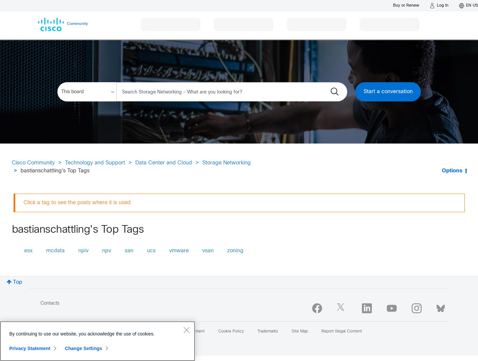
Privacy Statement (29, 348)
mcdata (55, 250)
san (129, 250)
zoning (235, 250)
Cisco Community (33, 162)
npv (106, 250)
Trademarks (267, 331)
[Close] (186, 330)
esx (28, 250)
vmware (179, 250)
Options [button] (452, 170)
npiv (83, 250)
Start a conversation (388, 91)
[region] (97, 341)
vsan (208, 250)
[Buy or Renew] (406, 5)
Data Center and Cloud (163, 162)
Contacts (49, 303)
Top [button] (17, 282)
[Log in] (439, 5)
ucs (151, 250)
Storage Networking (226, 162)
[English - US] (468, 5)
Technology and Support (95, 162)
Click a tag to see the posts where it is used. (78, 202)
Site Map (300, 331)
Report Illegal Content (341, 331)
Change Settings (83, 348)
